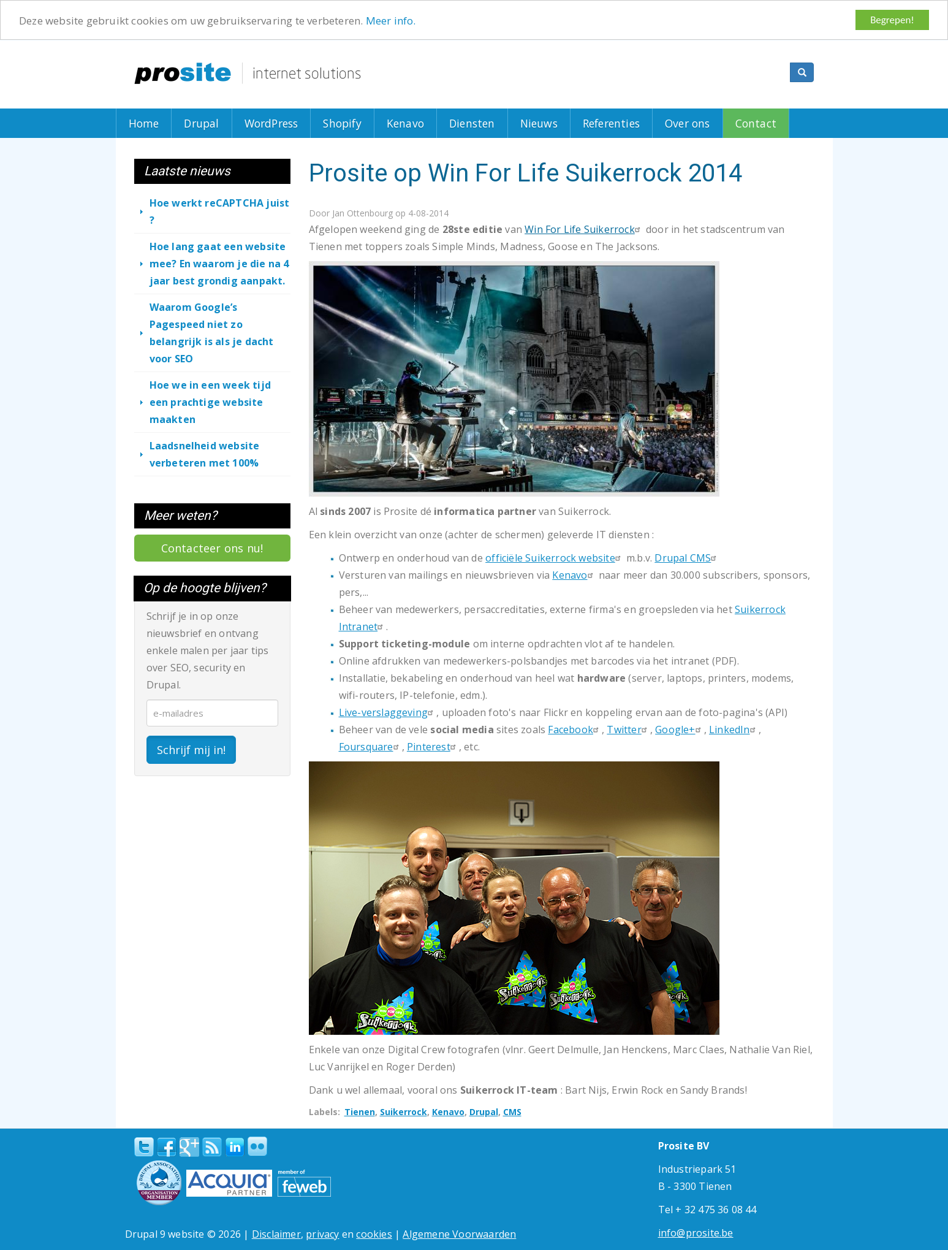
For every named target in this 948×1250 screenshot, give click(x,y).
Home (144, 123)
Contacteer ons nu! (212, 548)
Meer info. (391, 20)
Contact (755, 123)
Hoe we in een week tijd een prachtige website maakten (210, 402)
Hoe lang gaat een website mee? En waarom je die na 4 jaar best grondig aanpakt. (219, 264)
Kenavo (405, 123)
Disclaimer (276, 1234)
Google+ (679, 729)
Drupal (201, 123)
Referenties (611, 123)
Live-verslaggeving (388, 712)
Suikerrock (403, 1112)
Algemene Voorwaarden (459, 1234)
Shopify (342, 123)
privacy (322, 1234)
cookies (374, 1234)
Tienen (359, 1112)
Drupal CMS (686, 558)
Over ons (687, 123)
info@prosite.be (696, 1233)
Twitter (628, 729)
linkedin (235, 1147)
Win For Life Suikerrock (584, 229)
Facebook (575, 729)
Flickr (257, 1146)
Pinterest (433, 746)
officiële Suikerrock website (554, 558)
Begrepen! (892, 19)
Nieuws (539, 123)
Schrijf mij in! (191, 749)
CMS (512, 1112)
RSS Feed (212, 1147)
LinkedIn (734, 729)
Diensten (472, 123)
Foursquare (370, 746)
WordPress (271, 123)
